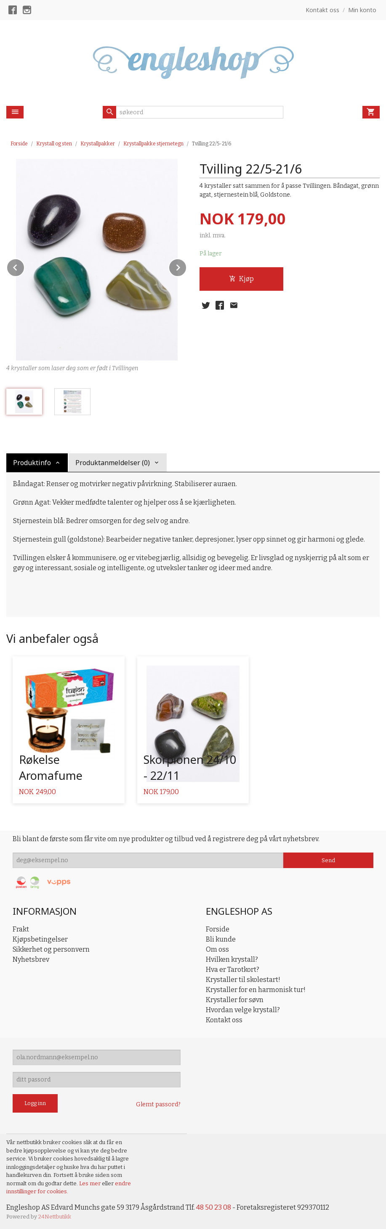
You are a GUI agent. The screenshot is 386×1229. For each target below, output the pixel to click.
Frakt (21, 929)
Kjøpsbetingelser (40, 939)
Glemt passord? (158, 1104)
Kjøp (241, 279)
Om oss (217, 949)
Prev (24, 266)
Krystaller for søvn (235, 1000)
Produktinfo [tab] (32, 462)
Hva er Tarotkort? (232, 970)
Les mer (90, 1183)
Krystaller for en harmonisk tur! (256, 990)
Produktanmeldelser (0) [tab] (112, 462)
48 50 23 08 (213, 1207)
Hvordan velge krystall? (243, 1010)
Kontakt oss (224, 1020)
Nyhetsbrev (31, 959)
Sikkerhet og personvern (51, 949)
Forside (19, 144)
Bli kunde (221, 939)
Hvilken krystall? (232, 959)
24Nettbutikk (54, 1216)
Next (186, 266)
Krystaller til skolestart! (243, 980)
